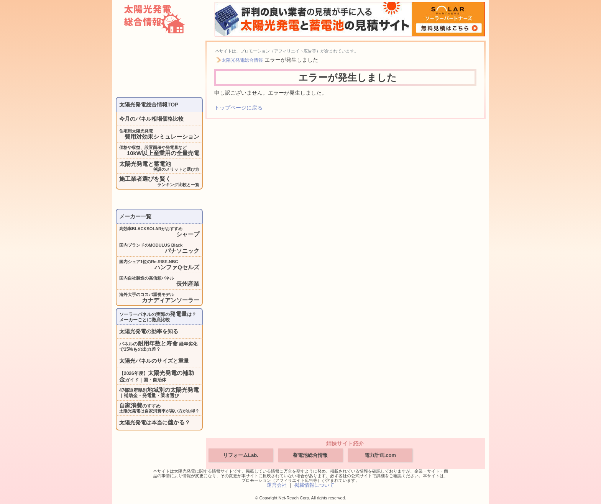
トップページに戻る (238, 108)
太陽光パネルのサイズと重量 (154, 361)
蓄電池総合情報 (310, 455)
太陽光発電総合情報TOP (149, 104)
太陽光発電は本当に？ (154, 422)
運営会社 (277, 485)
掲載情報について (314, 485)
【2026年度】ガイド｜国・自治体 (156, 376)
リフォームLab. (240, 455)
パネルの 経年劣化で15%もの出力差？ (158, 346)
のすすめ (159, 408)
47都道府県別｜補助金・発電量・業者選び (159, 392)
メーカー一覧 (135, 216)
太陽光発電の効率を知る (148, 331)
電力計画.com (380, 455)
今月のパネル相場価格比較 (151, 119)
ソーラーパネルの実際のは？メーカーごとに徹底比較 (157, 316)
